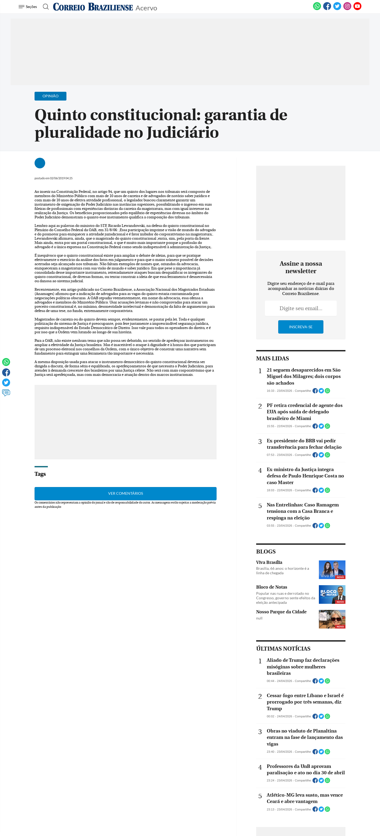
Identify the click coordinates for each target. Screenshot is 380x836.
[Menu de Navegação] (29, 6)
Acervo (146, 7)
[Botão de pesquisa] (44, 6)
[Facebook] (327, 9)
